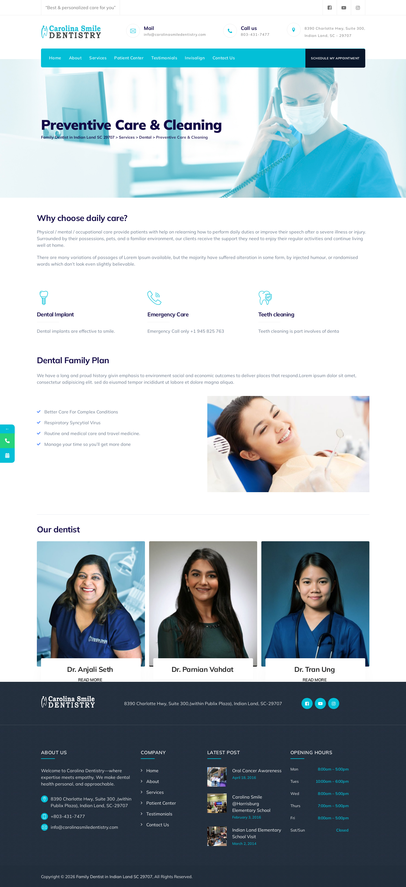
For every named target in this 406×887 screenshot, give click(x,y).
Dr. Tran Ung (314, 669)
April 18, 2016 (244, 777)
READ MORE (90, 679)
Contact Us (224, 57)
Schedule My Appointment (335, 58)
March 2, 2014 (244, 843)
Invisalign (195, 57)
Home (55, 57)
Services (97, 57)
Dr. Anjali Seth (90, 669)
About (75, 57)
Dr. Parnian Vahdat (202, 669)
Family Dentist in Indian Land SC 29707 (114, 876)
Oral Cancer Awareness (257, 770)
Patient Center (129, 57)
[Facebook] (307, 703)
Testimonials (164, 57)
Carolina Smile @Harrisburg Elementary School (251, 803)
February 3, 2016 (246, 817)
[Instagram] (333, 703)
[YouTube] (320, 703)
